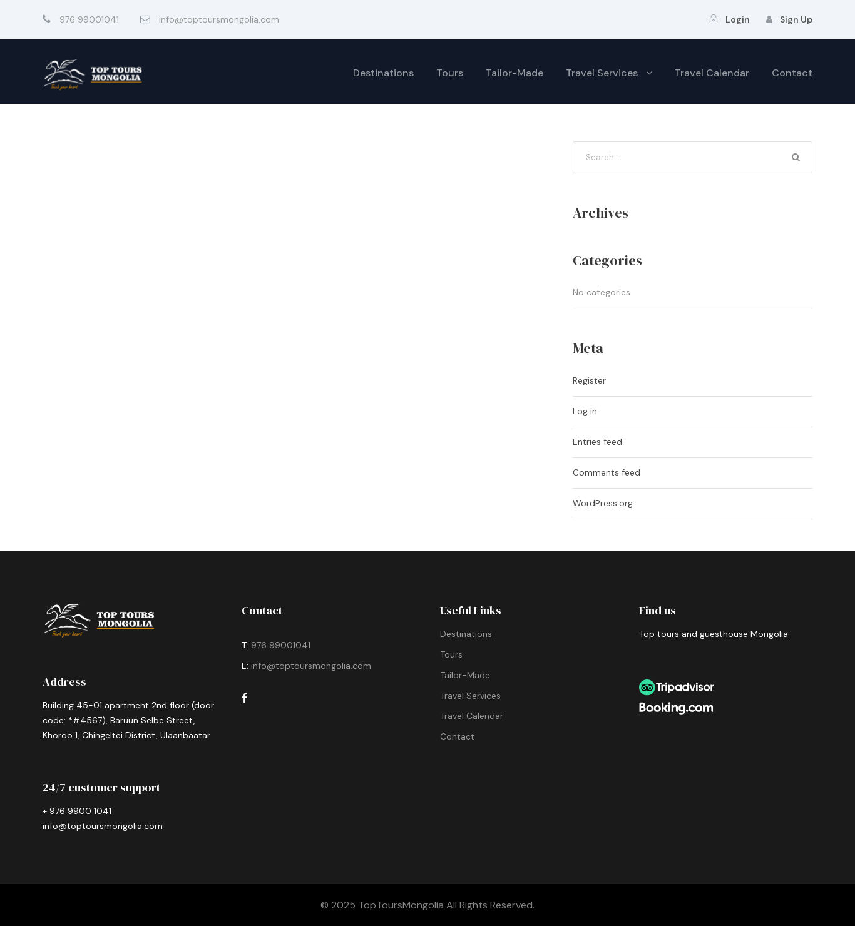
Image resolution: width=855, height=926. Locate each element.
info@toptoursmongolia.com (311, 665)
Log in (585, 411)
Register (589, 380)
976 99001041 (282, 645)
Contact (792, 72)
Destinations (383, 72)
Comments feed (606, 472)
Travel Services (602, 72)
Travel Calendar (712, 72)
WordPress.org (603, 503)
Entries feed (597, 441)
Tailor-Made (514, 72)
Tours (449, 72)
